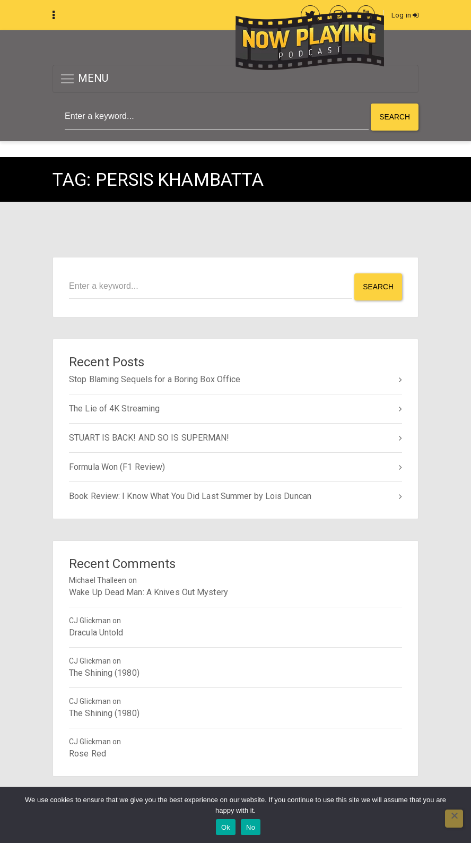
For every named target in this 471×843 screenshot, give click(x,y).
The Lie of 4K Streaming (114, 407)
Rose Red (87, 752)
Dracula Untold (96, 631)
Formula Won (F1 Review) (117, 465)
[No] (454, 819)
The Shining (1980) (104, 671)
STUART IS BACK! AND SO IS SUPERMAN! (149, 436)
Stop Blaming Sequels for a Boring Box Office (154, 378)
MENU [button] (84, 79)
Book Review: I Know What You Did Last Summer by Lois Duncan (190, 494)
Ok (225, 827)
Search (394, 117)
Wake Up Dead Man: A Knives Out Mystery (148, 591)
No (250, 827)
